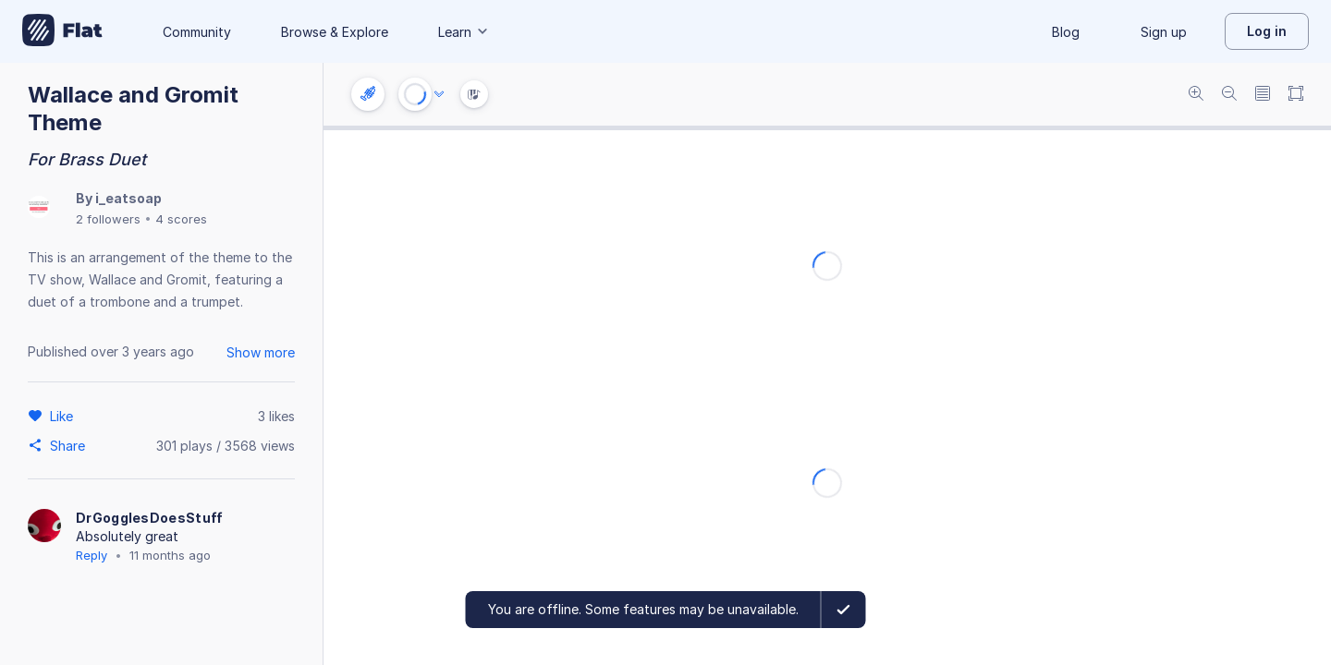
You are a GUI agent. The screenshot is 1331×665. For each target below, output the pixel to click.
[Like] (64, 415)
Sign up (1164, 32)
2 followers (108, 219)
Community (197, 32)
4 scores (181, 219)
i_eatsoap (128, 198)
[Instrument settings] (368, 94)
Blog (1066, 32)
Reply (91, 555)
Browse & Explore (334, 32)
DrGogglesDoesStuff (149, 518)
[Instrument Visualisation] (474, 94)
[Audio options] (439, 94)
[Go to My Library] (62, 31)
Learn (464, 32)
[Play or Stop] (415, 94)
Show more (260, 352)
